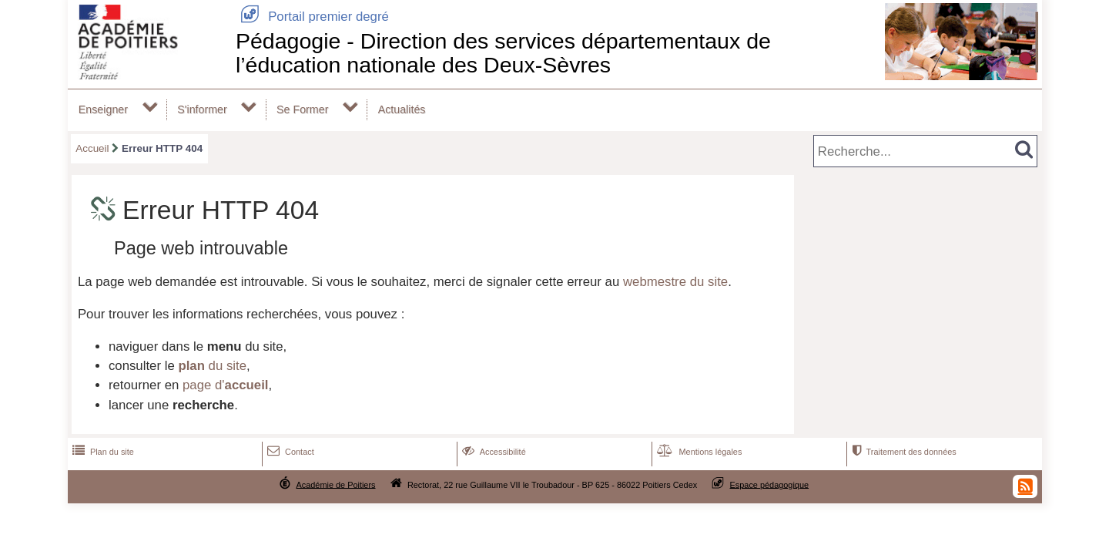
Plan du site (101, 451)
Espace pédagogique (769, 484)
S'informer (202, 109)
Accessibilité (492, 451)
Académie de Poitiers (335, 484)
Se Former (302, 109)
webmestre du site (675, 281)
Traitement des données (902, 451)
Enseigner (103, 109)
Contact (289, 451)
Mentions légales (698, 451)
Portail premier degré (312, 16)
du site (212, 365)
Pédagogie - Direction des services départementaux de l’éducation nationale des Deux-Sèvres (503, 53)
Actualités (402, 109)
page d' (225, 385)
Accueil (92, 148)
